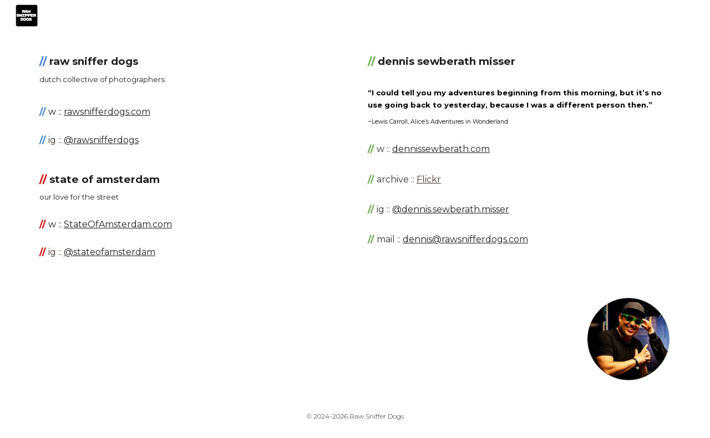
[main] (191, 69)
